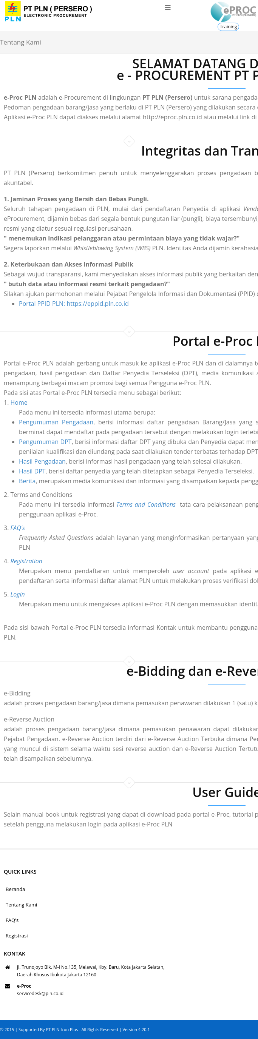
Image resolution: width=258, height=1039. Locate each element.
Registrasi (17, 935)
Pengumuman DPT (27, 442)
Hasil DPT (14, 471)
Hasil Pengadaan (24, 461)
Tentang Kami (21, 904)
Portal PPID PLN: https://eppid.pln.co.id (74, 303)
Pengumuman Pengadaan (38, 422)
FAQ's (12, 920)
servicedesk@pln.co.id (40, 993)
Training (228, 26)
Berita (9, 481)
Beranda (15, 889)
